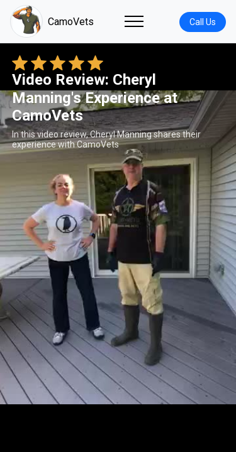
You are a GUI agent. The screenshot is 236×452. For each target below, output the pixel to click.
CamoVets (52, 21)
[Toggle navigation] (134, 21)
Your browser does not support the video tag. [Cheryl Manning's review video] (118, 247)
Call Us (202, 22)
